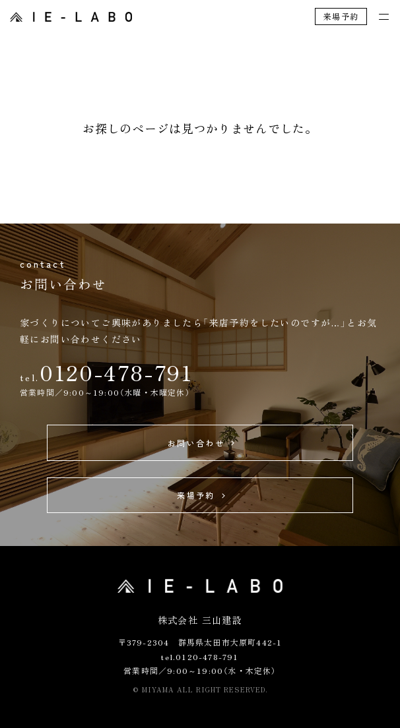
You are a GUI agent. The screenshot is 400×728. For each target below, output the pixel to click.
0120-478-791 (116, 372)
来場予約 (340, 16)
